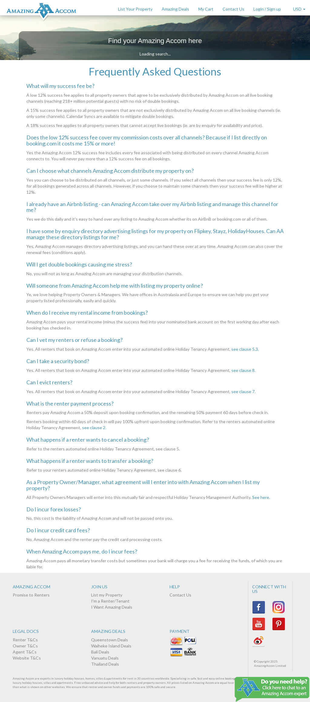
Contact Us (233, 9)
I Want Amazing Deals (111, 607)
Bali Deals (100, 651)
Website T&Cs (27, 657)
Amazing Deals (175, 9)
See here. (261, 497)
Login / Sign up (267, 9)
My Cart (205, 9)
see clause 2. (94, 427)
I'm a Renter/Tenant (110, 600)
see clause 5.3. (245, 349)
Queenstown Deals (109, 639)
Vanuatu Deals (105, 657)
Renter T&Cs (25, 639)
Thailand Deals (105, 664)
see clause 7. (243, 391)
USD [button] (299, 9)
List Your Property (135, 9)
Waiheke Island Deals (111, 645)
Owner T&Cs (25, 645)
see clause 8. (243, 370)
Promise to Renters (31, 594)
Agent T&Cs (25, 651)
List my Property (106, 594)
